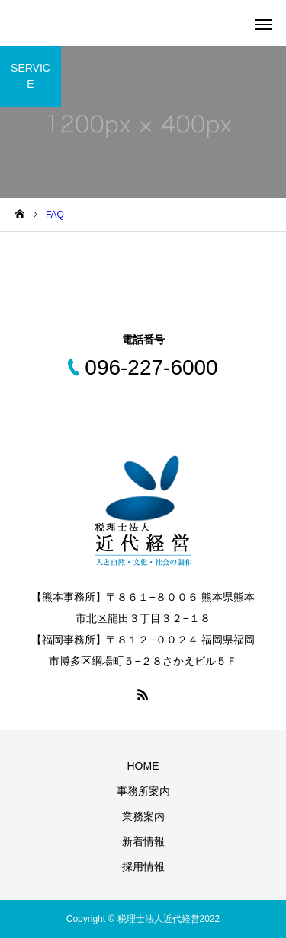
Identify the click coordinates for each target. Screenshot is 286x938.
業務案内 (143, 816)
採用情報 (143, 866)
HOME (143, 766)
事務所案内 (143, 791)
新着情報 (143, 841)
